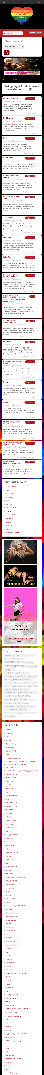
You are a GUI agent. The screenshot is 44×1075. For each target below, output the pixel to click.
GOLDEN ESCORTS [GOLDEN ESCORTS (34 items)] (23, 689)
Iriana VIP (9, 863)
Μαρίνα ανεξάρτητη (11, 744)
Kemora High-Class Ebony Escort (12, 276)
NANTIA (8, 737)
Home (4, 80)
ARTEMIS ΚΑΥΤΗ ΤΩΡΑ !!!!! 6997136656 (18, 1009)
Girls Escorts (9, 504)
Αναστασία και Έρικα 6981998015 (16, 906)
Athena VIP (9, 948)
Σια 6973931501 (10, 1037)
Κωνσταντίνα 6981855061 (13, 1016)
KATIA (7, 1044)
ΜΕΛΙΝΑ (8, 870)
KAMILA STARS (10, 899)
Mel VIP (8, 1002)
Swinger (8, 529)
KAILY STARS (10, 831)
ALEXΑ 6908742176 (12, 931)
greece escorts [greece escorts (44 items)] (25, 692)
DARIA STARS (10, 859)
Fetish (7, 501)
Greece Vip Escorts (11, 1012)
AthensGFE (7, 466)
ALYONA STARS (11, 884)
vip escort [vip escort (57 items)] (11, 699)
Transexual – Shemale (12, 533)
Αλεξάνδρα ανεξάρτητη (12, 945)
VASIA (7, 849)
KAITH (7, 1019)
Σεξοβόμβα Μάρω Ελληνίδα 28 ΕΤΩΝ (17, 1034)
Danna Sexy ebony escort (11, 177)
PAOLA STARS (10, 747)
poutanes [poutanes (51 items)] (10, 696)
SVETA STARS (10, 767)
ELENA (8, 952)
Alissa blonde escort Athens (12, 362)
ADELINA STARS (11, 820)
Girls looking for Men (12, 508)
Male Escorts (9, 518)
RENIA (8, 754)
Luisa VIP (8, 1027)
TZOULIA (8, 980)
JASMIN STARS (10, 845)
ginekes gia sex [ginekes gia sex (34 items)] (28, 686)
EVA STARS (9, 810)
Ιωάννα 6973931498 (12, 852)
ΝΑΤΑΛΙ (8, 955)
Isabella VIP (9, 781)
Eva (4, 138)
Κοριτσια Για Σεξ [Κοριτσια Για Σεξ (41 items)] (11, 710)
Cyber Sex (9, 490)
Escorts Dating (10, 497)
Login (39, 2)
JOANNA (8, 938)
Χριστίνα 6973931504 (12, 941)
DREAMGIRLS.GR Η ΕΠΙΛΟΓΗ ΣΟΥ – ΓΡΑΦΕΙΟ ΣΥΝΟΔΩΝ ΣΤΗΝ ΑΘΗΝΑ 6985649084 (14, 299)
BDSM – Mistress (11, 486)
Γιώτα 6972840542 (11, 998)
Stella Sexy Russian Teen (12, 198)
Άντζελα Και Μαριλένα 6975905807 (16, 973)
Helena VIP (9, 970)
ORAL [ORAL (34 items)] (35, 692)
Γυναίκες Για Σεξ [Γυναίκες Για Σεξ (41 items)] (23, 706)
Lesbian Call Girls (11, 515)
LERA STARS (10, 788)
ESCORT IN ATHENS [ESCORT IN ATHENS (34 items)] (31, 666)
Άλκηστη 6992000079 (12, 995)
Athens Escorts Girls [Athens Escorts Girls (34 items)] (10, 659)
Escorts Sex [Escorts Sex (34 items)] (33, 683)
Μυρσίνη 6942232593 (12, 916)
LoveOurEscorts (8, 447)
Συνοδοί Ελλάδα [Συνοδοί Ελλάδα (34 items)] (32, 713)
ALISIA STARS (10, 927)
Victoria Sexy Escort (12, 98)
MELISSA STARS (11, 778)
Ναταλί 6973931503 (11, 774)
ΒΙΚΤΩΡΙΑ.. (9, 817)
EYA (7, 1051)
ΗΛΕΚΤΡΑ (9, 959)
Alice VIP (8, 1066)
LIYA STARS (9, 740)
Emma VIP (9, 1048)
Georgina (8, 856)
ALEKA (8, 1023)
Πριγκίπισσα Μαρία (11, 796)
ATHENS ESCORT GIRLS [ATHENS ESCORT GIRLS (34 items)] (28, 655)
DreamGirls (7, 101)
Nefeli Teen (8, 158)
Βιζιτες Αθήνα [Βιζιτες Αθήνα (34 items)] (25, 703)
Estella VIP (9, 813)
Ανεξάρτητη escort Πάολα (13, 1059)
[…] (15, 111)
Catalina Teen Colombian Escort (11, 321)
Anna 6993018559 (11, 920)
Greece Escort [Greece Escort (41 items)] (11, 693)
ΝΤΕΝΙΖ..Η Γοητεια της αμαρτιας (15, 1041)
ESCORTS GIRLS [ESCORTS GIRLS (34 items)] (20, 676)
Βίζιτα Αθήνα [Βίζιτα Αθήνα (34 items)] (16, 703)
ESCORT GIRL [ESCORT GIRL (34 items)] (29, 662)
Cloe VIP (8, 785)
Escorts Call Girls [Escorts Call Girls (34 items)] (9, 676)
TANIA (7, 1069)
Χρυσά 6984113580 (11, 867)
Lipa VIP (8, 923)
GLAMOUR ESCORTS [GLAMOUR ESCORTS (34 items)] (11, 689)
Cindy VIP (9, 1062)
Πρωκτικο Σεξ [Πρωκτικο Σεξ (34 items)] (23, 709)
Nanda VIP (9, 966)
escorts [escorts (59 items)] (10, 669)
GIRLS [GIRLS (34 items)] (35, 686)
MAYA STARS (10, 891)
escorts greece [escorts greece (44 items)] (12, 679)
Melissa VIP (9, 874)
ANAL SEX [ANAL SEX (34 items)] (16, 655)
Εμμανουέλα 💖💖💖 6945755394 (12, 444)
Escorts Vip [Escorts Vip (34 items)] (8, 686)
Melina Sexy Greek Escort (11, 423)
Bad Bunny (8, 118)
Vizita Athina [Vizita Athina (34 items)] (32, 700)
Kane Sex (8, 511)
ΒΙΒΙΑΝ (8, 902)
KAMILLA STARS (11, 751)
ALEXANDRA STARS (12, 827)
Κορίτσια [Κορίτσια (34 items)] (33, 706)
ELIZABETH (9, 733)
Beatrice (7, 382)
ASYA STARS (10, 888)
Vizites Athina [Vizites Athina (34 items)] (8, 703)
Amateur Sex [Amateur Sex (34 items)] (8, 655)
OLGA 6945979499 (11, 803)
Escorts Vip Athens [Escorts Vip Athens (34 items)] (17, 686)
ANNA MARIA (10, 1005)
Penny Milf (8, 341)
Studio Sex (9, 525)
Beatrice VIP (9, 984)
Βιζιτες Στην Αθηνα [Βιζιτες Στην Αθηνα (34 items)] (9, 706)
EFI (7, 792)
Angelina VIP (9, 987)
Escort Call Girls (10, 493)
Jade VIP (8, 991)
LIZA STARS (9, 909)
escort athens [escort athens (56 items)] (14, 662)
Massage (8, 522)
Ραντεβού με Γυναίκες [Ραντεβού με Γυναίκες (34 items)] (10, 713)
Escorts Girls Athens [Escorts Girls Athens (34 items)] (32, 676)
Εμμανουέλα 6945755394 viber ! (11, 463)
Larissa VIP (9, 1030)
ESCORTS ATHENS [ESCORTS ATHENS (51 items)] (17, 673)
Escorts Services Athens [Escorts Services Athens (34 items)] (21, 683)
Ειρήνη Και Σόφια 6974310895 (15, 835)
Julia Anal (7, 257)
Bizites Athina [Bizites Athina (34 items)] (20, 659)
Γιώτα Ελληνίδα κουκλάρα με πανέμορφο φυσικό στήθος (22, 771)
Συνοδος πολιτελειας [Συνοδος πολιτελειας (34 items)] (10, 716)
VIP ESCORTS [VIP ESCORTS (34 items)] (23, 700)
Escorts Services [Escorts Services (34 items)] (9, 683)
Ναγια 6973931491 (11, 806)
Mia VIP (8, 977)
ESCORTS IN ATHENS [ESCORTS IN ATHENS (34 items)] (26, 679)
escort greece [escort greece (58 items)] (14, 666)
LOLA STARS (10, 1055)
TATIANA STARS (11, 963)
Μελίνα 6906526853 (12, 881)
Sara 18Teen (8, 217)
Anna (5, 402)
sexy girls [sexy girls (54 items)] (24, 696)
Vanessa (7, 237)
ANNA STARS (10, 838)
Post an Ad (35, 32)
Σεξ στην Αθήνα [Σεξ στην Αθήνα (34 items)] (22, 713)
